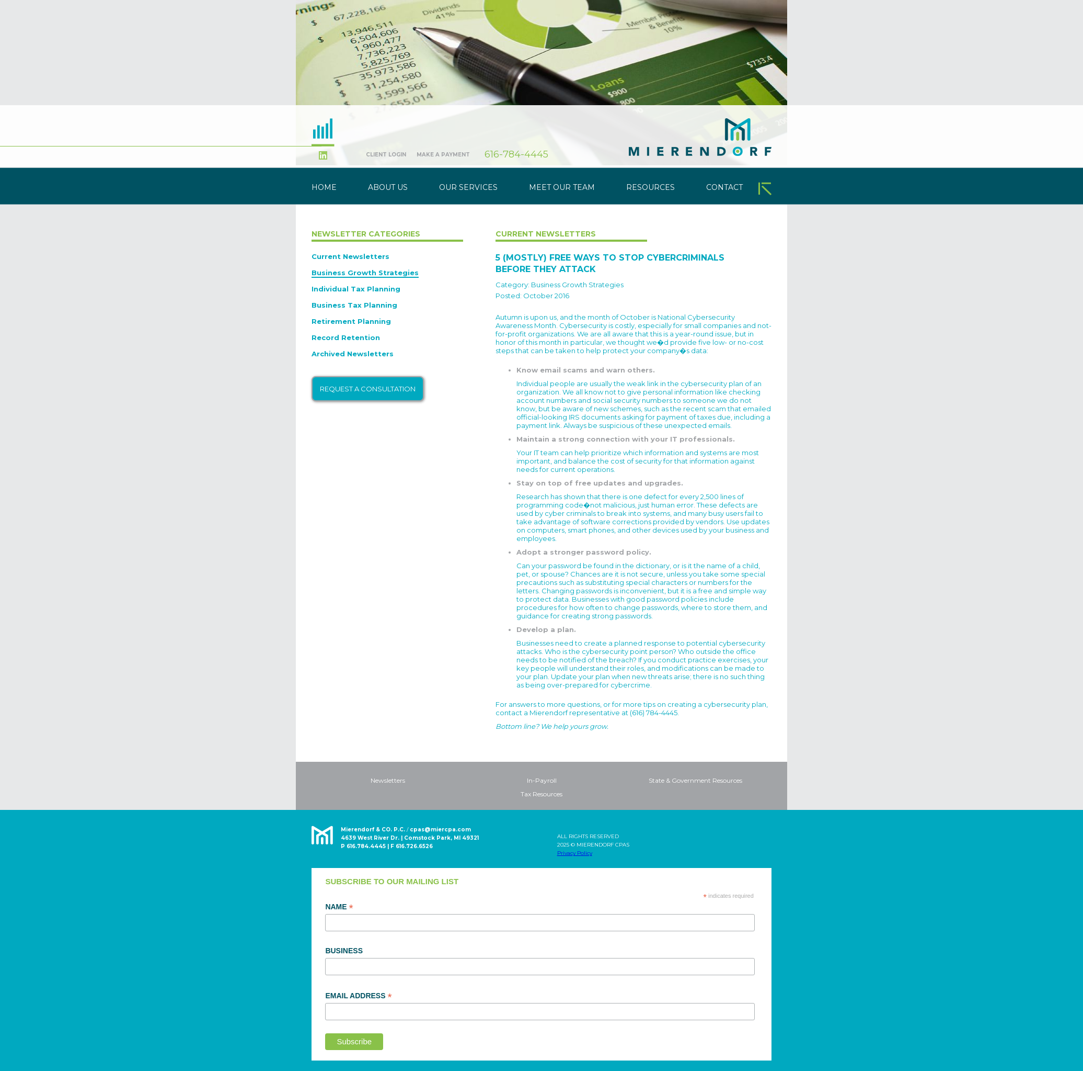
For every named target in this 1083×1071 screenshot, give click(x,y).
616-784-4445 (516, 154)
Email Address (358, 996)
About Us (388, 187)
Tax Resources (541, 794)
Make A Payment (443, 154)
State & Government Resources (695, 780)
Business (344, 950)
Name (339, 907)
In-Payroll (542, 780)
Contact (724, 187)
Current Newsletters (350, 256)
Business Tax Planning (354, 305)
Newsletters (388, 780)
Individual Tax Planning (356, 289)
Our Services (468, 187)
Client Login (386, 154)
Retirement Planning (351, 321)
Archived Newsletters (353, 354)
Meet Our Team (562, 187)
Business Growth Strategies (365, 272)
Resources (650, 187)
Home (324, 187)
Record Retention (346, 337)
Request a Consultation (368, 389)
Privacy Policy (574, 853)
